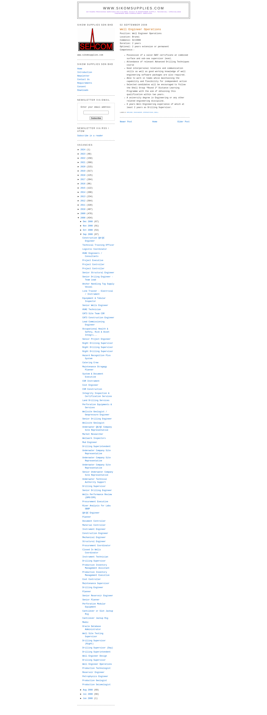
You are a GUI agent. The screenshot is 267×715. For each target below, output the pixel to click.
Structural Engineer (94, 541)
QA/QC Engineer (91, 513)
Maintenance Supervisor (95, 583)
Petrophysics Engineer (95, 676)
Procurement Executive (95, 502)
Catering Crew (90, 363)
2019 (84, 171)
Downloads (82, 90)
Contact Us (83, 79)
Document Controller (94, 521)
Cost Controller (91, 579)
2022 (84, 158)
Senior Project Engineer (96, 339)
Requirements (84, 83)
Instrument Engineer (94, 529)
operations (148, 112)
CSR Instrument (91, 381)
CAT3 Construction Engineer (98, 318)
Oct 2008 (88, 230)
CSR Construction (92, 389)
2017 (84, 179)
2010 (84, 209)
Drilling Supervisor (94, 486)
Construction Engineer (95, 533)
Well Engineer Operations (140, 29)
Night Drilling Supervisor (97, 343)
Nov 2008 (88, 226)
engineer (138, 112)
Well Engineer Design (94, 656)
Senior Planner (91, 600)
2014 (84, 192)
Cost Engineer (90, 385)
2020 (84, 167)
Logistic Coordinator (94, 249)
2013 (84, 196)
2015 (84, 188)
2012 (84, 201)
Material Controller (94, 525)
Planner (86, 517)
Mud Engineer (89, 442)
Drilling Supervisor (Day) (97, 648)
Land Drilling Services (95, 400)
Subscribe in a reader (90, 136)
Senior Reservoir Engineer (97, 596)
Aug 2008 (88, 690)
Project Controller (93, 264)
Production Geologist (94, 680)
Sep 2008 (88, 234)
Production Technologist (96, 668)
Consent (81, 87)
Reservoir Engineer (93, 672)
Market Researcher (92, 434)
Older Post (183, 122)
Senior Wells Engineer (95, 305)
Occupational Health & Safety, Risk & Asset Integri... (95, 332)
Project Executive (92, 260)
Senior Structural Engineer (98, 273)
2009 (84, 213)
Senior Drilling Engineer (97, 419)
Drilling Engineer (92, 587)
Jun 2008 (88, 698)
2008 (84, 218)
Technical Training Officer (98, 245)
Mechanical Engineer (94, 537)
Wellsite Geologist (93, 423)
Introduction (84, 72)
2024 (84, 150)
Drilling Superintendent (96, 446)
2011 (84, 205)
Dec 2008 (88, 221)
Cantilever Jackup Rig (95, 618)
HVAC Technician (91, 309)
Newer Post (126, 122)
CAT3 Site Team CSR (93, 313)
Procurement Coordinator (96, 545)
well (156, 112)
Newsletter (83, 76)
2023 (84, 154)
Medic (85, 622)
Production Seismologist (96, 684)
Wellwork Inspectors (94, 438)
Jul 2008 (88, 694)
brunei (130, 112)
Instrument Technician (95, 557)
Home (154, 122)
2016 (84, 184)
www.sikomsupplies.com (133, 8)
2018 (84, 175)
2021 (84, 162)
